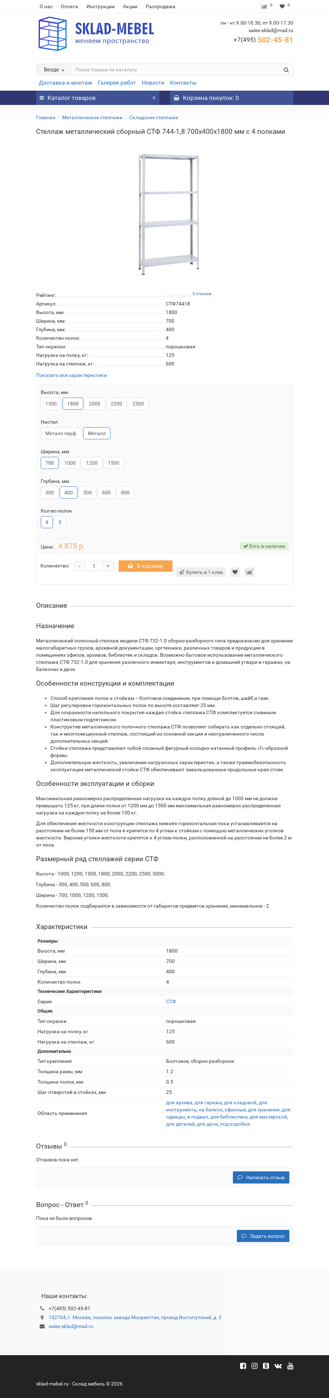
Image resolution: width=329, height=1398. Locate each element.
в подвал (197, 1117)
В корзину (146, 565)
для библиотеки (229, 1117)
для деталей (180, 1124)
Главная (45, 117)
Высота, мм (54, 392)
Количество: (54, 566)
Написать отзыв (261, 1177)
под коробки (235, 1124)
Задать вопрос (263, 1236)
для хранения (264, 1109)
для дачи (207, 1124)
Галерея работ (117, 82)
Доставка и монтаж (65, 82)
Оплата (69, 6)
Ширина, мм (55, 451)
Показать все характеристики (71, 375)
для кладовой (240, 1102)
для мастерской (268, 1117)
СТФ (171, 1001)
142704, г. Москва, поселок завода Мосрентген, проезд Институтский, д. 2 (135, 1317)
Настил (49, 422)
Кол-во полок (56, 511)
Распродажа (160, 6)
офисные (235, 1109)
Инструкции (100, 6)
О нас (46, 6)
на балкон (211, 1109)
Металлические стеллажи (92, 117)
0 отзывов (202, 294)
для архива (179, 1102)
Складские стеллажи (153, 117)
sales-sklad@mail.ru (71, 1326)
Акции (130, 6)
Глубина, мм (55, 481)
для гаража (208, 1102)
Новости (153, 82)
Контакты (183, 82)
